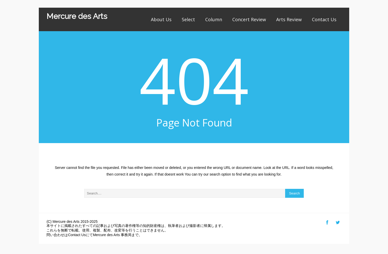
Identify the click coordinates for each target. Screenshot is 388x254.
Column (213, 19)
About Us (161, 19)
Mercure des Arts (76, 16)
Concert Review (249, 19)
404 (194, 79)
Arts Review (289, 19)
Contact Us (324, 19)
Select (188, 19)
